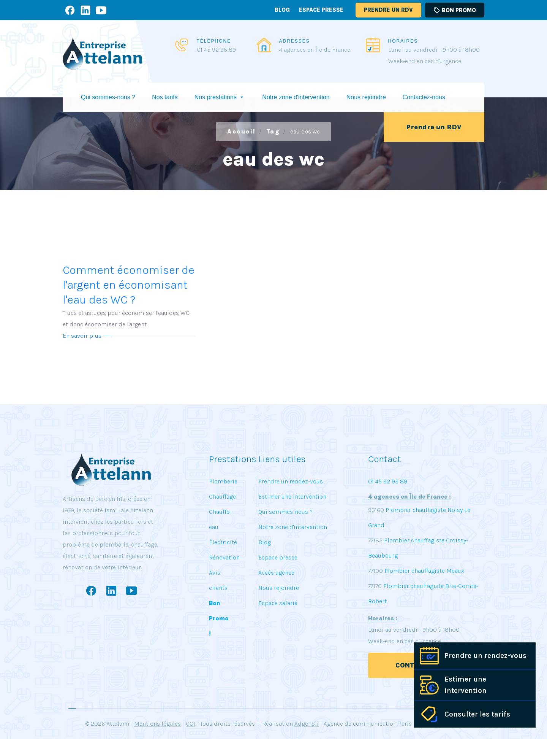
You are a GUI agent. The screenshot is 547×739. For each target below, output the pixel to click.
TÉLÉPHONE (214, 41)
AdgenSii (306, 723)
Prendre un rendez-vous (485, 656)
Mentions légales (157, 723)
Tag (273, 131)
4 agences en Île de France (314, 49)
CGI (190, 723)
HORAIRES (403, 41)
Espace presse (321, 9)
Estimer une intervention (465, 685)
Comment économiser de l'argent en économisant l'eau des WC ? (129, 296)
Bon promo (454, 10)
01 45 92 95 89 (216, 49)
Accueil (241, 131)
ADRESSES (294, 41)
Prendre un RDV (388, 9)
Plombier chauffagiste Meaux (424, 570)
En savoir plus (82, 335)
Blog (282, 9)
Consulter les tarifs (477, 714)
